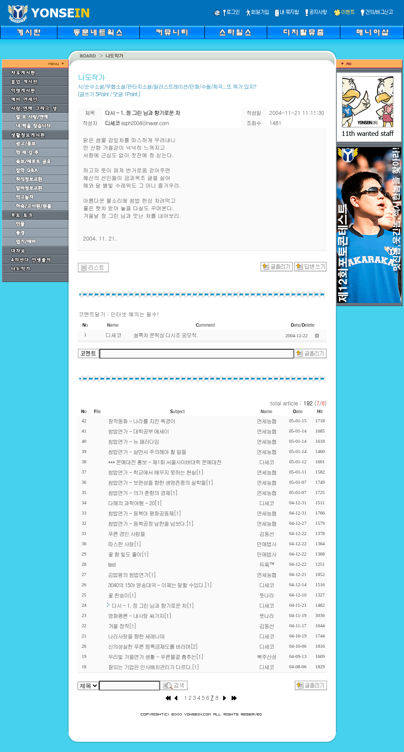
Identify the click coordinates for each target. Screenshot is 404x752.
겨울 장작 (122, 625)
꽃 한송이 (122, 595)
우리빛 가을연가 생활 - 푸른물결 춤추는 (155, 656)
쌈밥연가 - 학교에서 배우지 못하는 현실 (155, 472)
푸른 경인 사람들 (126, 533)
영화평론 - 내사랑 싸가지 (139, 615)
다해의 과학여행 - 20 (135, 503)
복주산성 (267, 656)
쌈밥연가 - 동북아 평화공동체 (144, 513)
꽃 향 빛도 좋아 (128, 554)
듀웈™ (266, 564)
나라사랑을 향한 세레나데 (136, 636)
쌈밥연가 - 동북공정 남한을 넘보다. (150, 523)
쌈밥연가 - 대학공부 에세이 (138, 431)
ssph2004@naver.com (145, 123)
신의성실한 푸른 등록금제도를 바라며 (153, 646)
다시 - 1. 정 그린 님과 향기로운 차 (153, 605)
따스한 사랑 (124, 544)
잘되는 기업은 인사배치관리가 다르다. (153, 666)
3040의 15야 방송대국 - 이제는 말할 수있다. (160, 585)
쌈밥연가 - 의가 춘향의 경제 (142, 492)
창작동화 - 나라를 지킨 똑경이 (141, 421)
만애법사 (267, 544)
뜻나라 (266, 595)
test (112, 564)
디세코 (266, 462)
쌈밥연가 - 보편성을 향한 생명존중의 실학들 (160, 482)
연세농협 (267, 421)
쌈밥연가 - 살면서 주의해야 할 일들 (147, 451)
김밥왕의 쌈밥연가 (132, 574)
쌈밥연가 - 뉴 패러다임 (133, 441)
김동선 (266, 533)
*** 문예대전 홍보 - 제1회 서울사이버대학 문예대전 (164, 462)
